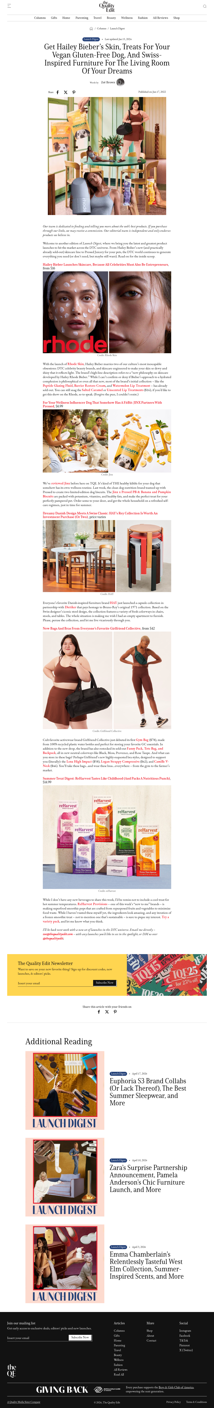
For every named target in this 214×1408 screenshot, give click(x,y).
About (150, 1335)
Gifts (54, 18)
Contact (151, 1340)
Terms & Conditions (196, 1402)
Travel (97, 18)
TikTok (183, 1340)
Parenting (82, 18)
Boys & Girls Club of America (176, 1387)
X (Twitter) (186, 1350)
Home (66, 18)
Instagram (185, 1330)
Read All (119, 1374)
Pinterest (184, 1345)
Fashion (143, 18)
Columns (40, 18)
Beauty (111, 18)
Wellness (127, 18)
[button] (203, 6)
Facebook (184, 1335)
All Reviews (160, 18)
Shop (176, 18)
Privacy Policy (173, 1402)
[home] (107, 6)
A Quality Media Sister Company (23, 1402)
